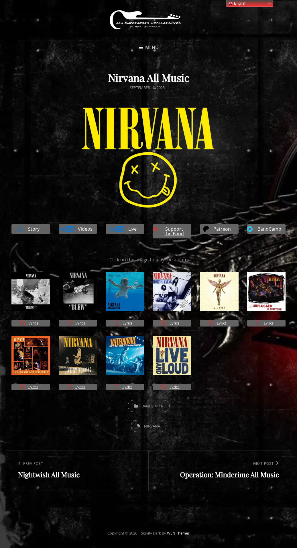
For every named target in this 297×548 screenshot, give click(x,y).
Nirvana (152, 426)
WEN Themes (178, 533)
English (237, 3)
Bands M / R (152, 406)
